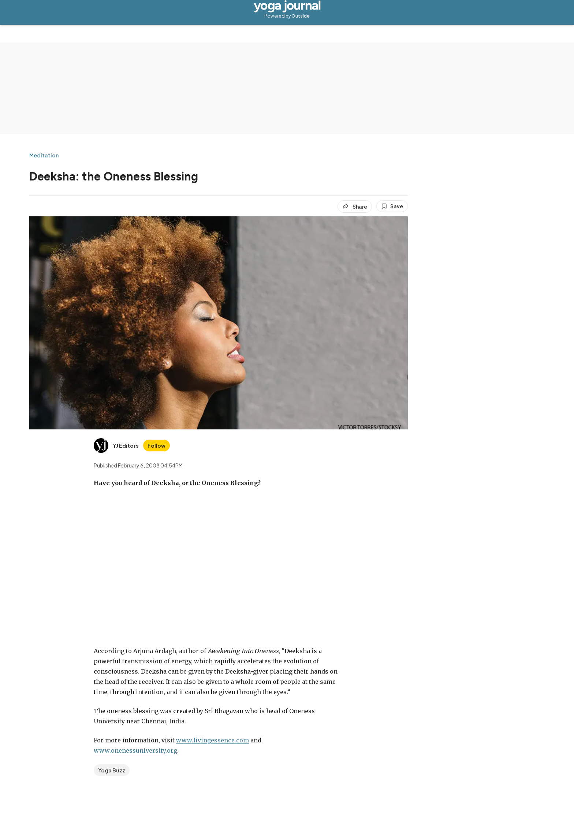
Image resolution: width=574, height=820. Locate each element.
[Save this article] (392, 206)
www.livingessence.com (212, 740)
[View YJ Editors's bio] (116, 445)
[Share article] (355, 206)
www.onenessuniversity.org (135, 750)
